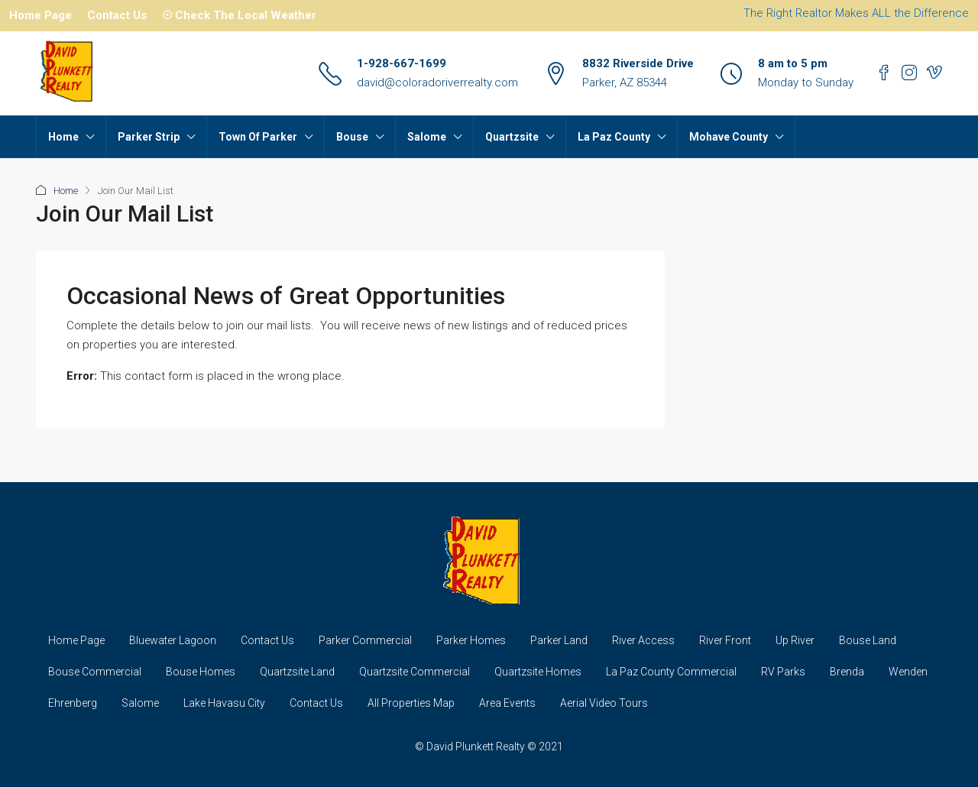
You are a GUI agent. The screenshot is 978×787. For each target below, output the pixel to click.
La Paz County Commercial (671, 672)
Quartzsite (512, 137)
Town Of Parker (258, 137)
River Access (643, 640)
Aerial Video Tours (604, 703)
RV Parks (783, 672)
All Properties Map (411, 703)
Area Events (507, 703)
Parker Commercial (365, 640)
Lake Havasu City (224, 703)
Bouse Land (867, 640)
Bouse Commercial (94, 672)
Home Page (40, 15)
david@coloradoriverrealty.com (437, 82)
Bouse (352, 137)
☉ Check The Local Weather (239, 15)
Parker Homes (471, 640)
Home (63, 137)
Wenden (908, 672)
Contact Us (117, 15)
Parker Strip (149, 137)
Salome (426, 137)
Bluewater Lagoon (172, 640)
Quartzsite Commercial (414, 672)
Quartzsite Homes (537, 672)
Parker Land (559, 640)
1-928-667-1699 (401, 63)
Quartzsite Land (297, 672)
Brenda (847, 672)
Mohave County (728, 137)
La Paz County (614, 137)
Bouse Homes (200, 672)
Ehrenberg (72, 703)
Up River (795, 640)
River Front (725, 640)
